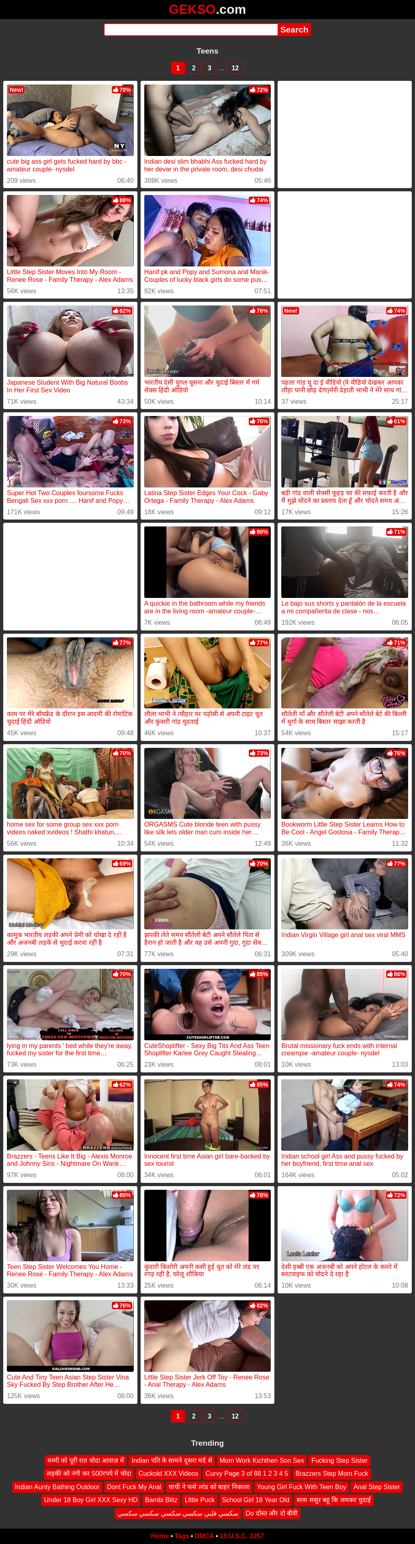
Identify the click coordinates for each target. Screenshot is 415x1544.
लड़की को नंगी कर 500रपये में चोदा (89, 1473)
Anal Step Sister (376, 1486)
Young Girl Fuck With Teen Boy (302, 1486)
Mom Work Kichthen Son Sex (262, 1460)
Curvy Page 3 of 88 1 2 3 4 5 (246, 1473)
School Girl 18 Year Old (255, 1499)
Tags (182, 1536)
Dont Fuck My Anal (134, 1486)
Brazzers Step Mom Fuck (331, 1473)
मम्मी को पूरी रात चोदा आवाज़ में (85, 1460)
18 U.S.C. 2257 (242, 1536)
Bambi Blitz (161, 1499)
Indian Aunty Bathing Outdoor (57, 1486)
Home (160, 1536)
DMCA (204, 1536)
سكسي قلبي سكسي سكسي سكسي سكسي (178, 1513)
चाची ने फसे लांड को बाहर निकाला (209, 1486)
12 (235, 68)
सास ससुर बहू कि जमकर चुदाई (334, 1499)
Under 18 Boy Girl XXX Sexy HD (91, 1499)
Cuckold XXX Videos (168, 1473)
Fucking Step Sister (339, 1460)
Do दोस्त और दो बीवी (271, 1513)
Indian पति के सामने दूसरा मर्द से (171, 1460)
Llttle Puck (200, 1499)
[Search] (191, 29)
